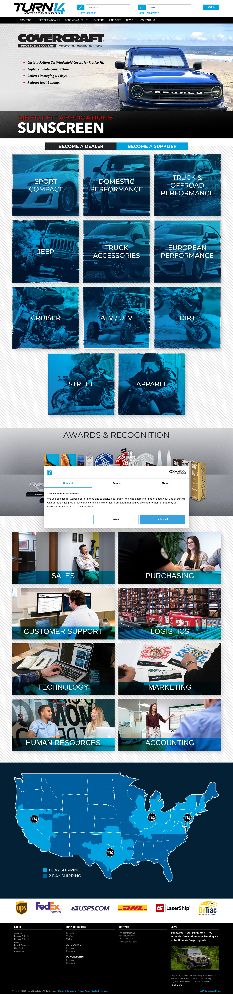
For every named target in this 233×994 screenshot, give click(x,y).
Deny (116, 519)
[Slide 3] (96, 134)
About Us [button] (26, 20)
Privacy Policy (84, 991)
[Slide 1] (84, 134)
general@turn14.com (127, 942)
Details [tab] (116, 483)
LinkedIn (70, 933)
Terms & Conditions (67, 991)
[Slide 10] (136, 134)
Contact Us (147, 20)
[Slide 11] (142, 134)
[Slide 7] (119, 134)
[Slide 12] (148, 134)
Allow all (163, 519)
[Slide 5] (107, 134)
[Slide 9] (131, 134)
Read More (176, 985)
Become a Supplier (77, 20)
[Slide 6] (113, 134)
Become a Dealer (49, 20)
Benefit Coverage (21, 945)
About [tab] (165, 483)
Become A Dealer (80, 146)
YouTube (70, 936)
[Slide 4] (102, 134)
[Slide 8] (125, 134)
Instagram (70, 948)
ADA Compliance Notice (210, 991)
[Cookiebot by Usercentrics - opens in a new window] (171, 472)
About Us (18, 933)
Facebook (70, 951)
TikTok (69, 939)
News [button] (130, 20)
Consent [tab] (68, 483)
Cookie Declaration (100, 991)
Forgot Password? (148, 13)
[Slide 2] (90, 134)
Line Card (115, 20)
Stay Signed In (87, 13)
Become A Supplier (152, 146)
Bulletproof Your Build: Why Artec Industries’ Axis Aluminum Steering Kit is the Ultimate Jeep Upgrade (194, 936)
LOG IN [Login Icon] (211, 7)
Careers (99, 20)
